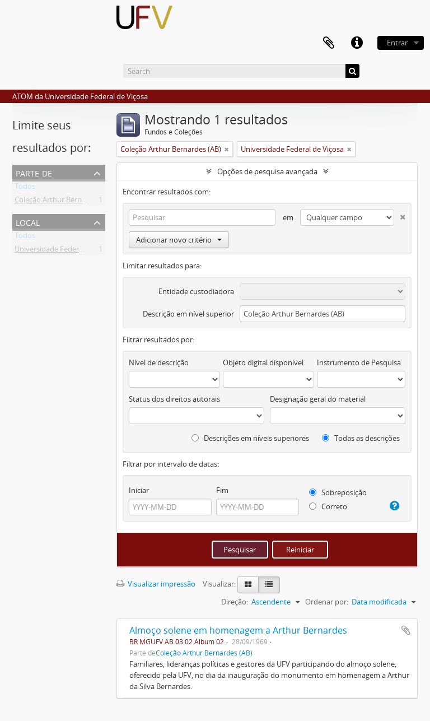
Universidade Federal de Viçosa (66, 251)
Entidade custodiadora (196, 291)
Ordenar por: (326, 602)
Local (28, 221)
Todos (25, 188)
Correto (328, 506)
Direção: (234, 602)
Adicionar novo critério (179, 240)
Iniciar (139, 490)
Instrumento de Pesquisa (359, 362)
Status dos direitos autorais (174, 399)
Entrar (397, 43)
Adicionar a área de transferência (406, 630)
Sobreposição (338, 492)
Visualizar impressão (155, 584)
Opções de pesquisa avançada (267, 171)
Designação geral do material (318, 399)
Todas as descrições (361, 438)
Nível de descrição (159, 362)
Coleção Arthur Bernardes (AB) (65, 202)
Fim (222, 490)
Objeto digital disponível (263, 362)
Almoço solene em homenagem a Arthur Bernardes (238, 630)
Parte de (34, 172)
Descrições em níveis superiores (250, 438)
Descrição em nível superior (188, 314)
